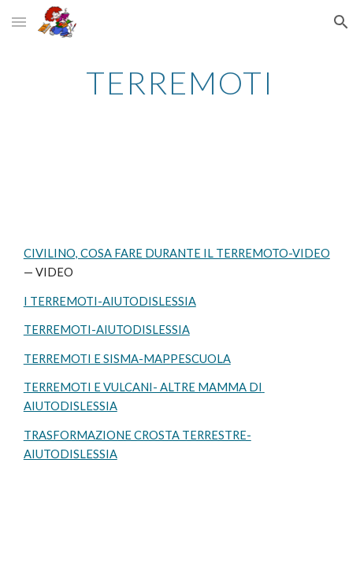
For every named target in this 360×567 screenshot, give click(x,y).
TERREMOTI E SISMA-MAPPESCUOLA (127, 358)
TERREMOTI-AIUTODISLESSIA (107, 329)
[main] (180, 82)
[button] (19, 21)
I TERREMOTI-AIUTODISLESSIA (110, 301)
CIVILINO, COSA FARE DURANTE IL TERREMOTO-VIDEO (177, 253)
